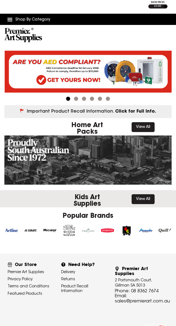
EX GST (157, 6)
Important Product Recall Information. (91, 107)
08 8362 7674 (144, 285)
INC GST (165, 6)
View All (143, 122)
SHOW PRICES (157, 2)
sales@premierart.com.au (142, 295)
